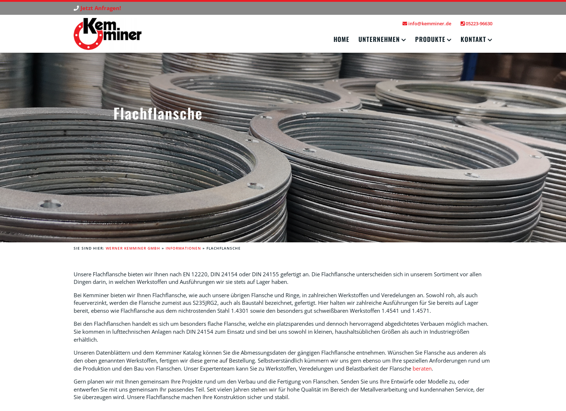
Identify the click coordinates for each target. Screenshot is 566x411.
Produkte (430, 39)
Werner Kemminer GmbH (133, 248)
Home (341, 39)
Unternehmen (379, 39)
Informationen (183, 248)
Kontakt (473, 39)
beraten (422, 368)
